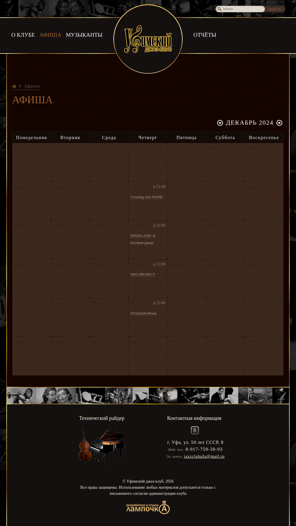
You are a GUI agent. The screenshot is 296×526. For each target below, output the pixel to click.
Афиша (50, 35)
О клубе (23, 35)
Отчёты (205, 35)
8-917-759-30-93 (204, 449)
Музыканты (84, 35)
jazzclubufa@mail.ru (204, 456)
